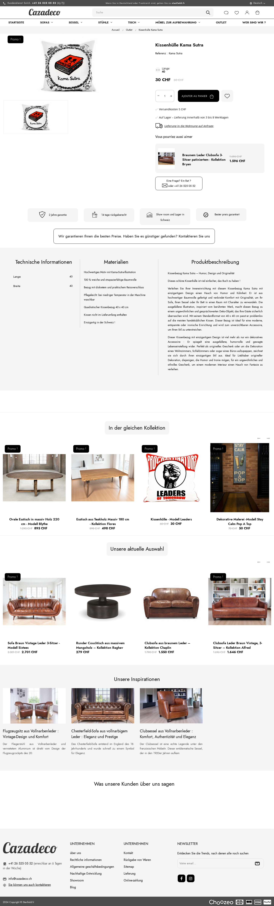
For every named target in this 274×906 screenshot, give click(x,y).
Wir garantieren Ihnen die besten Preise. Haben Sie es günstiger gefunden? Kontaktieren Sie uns (134, 234)
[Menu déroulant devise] (234, 3)
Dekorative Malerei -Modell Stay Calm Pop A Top (240, 519)
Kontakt (128, 851)
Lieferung (129, 872)
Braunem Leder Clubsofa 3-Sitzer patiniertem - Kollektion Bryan (204, 158)
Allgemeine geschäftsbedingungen (92, 865)
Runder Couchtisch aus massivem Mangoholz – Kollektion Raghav (100, 643)
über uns (75, 851)
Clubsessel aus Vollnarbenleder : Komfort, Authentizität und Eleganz (168, 732)
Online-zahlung (133, 878)
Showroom (77, 878)
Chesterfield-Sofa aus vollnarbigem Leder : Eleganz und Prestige (99, 732)
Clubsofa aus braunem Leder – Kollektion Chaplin (167, 643)
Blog (73, 885)
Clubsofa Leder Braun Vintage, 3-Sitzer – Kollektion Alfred (237, 643)
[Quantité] (164, 96)
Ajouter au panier (201, 96)
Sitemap (129, 865)
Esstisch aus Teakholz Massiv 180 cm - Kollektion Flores (102, 519)
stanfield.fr (178, 3)
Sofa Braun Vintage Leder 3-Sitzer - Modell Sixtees (34, 643)
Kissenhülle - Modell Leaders (171, 517)
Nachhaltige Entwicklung (86, 872)
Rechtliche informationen (86, 858)
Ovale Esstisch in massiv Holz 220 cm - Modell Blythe (34, 519)
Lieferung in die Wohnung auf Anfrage (188, 126)
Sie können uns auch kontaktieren (29, 883)
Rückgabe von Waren (137, 858)
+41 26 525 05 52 (184, 184)
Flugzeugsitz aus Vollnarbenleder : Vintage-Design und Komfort (31, 732)
